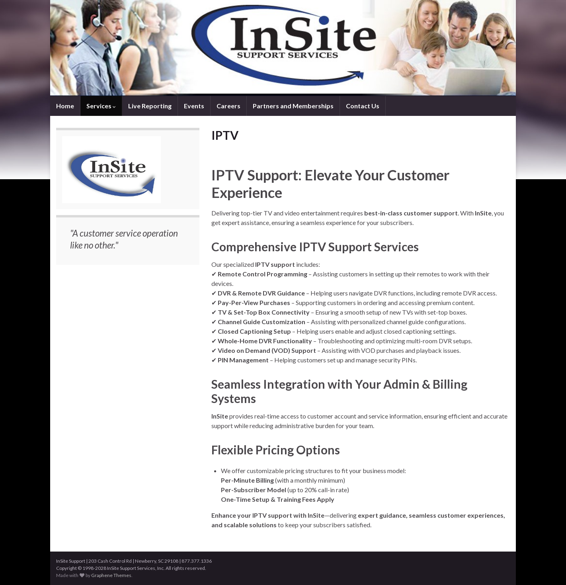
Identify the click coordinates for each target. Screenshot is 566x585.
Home (65, 106)
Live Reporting (150, 106)
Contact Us (362, 106)
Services (101, 106)
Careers (228, 106)
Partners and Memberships (293, 106)
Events (194, 106)
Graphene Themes (111, 575)
